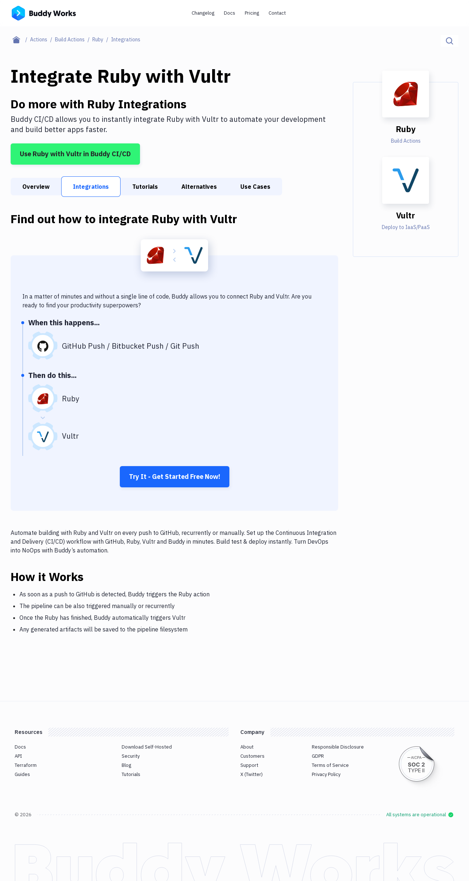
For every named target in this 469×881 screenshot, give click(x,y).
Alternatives (199, 186)
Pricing (252, 13)
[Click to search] (449, 41)
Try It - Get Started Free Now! (174, 476)
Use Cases (255, 186)
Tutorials (145, 186)
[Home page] (20, 39)
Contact (277, 13)
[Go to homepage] (44, 12)
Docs (229, 13)
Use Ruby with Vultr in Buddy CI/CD (75, 154)
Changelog (203, 13)
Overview (35, 186)
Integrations (91, 186)
